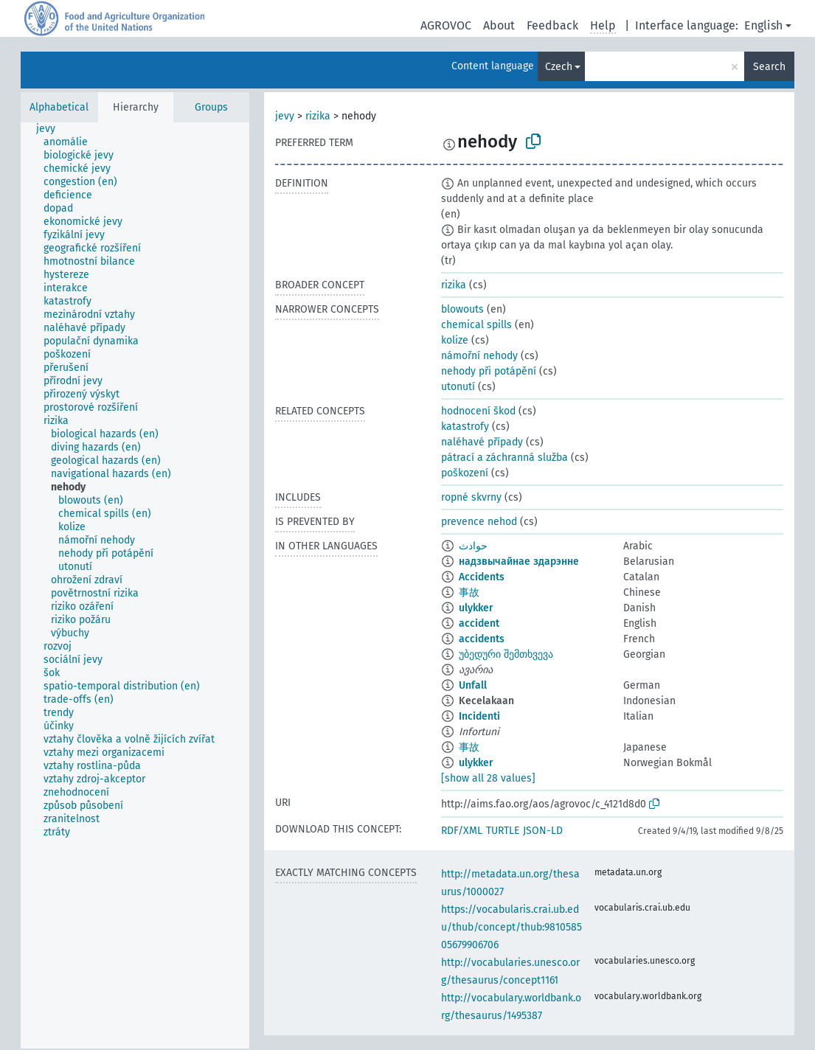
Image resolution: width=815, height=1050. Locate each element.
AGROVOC (445, 25)
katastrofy (465, 426)
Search (769, 66)
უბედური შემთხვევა (506, 654)
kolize (454, 340)
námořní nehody (479, 356)
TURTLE (502, 830)
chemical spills (476, 325)
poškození (464, 473)
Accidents (481, 577)
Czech (558, 66)
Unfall (473, 685)
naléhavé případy (482, 442)
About (499, 25)
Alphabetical (59, 107)
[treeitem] (52, 129)
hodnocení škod (478, 411)
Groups (211, 107)
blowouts (462, 309)
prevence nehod (479, 521)
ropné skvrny (471, 497)
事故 (469, 592)
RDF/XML (461, 830)
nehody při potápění (488, 371)
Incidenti (479, 716)
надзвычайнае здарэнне (519, 561)
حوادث (473, 546)
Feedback (552, 25)
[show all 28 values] (488, 778)
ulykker (476, 608)
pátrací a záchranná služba (504, 457)
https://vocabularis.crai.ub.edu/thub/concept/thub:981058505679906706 (511, 927)
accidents (481, 639)
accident (479, 623)
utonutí (458, 386)
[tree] (135, 585)
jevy (284, 116)
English (763, 25)
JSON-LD (543, 830)
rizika (317, 116)
